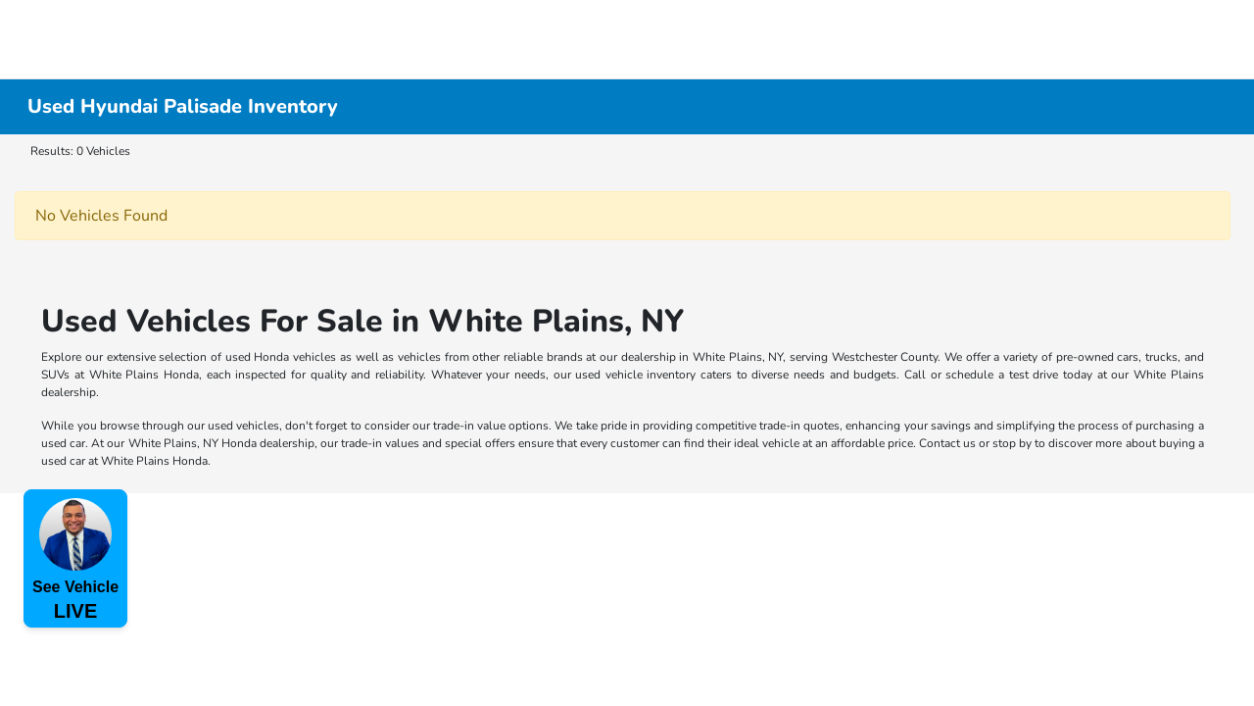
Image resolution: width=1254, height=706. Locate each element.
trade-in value (469, 425)
